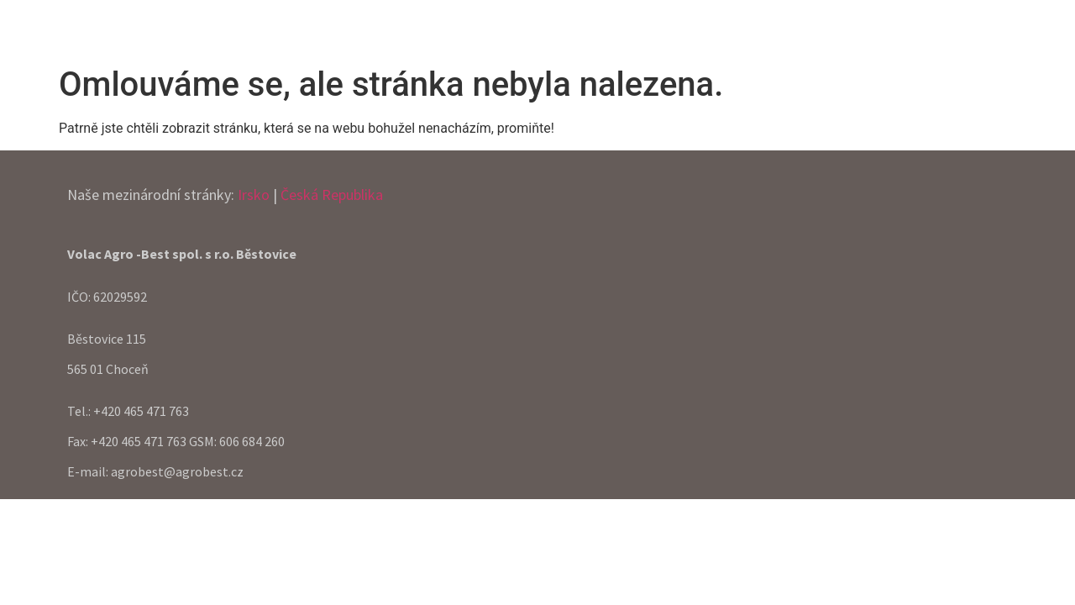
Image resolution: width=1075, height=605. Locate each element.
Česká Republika (332, 194)
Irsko (254, 194)
